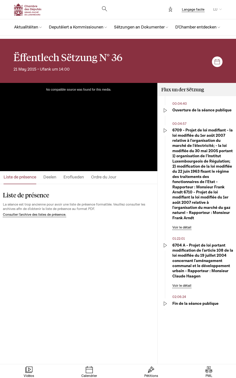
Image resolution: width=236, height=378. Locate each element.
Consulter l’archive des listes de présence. (34, 214)
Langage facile (193, 9)
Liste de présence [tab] (20, 177)
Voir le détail (181, 227)
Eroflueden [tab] (73, 177)
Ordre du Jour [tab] (103, 177)
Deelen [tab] (49, 177)
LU (215, 9)
